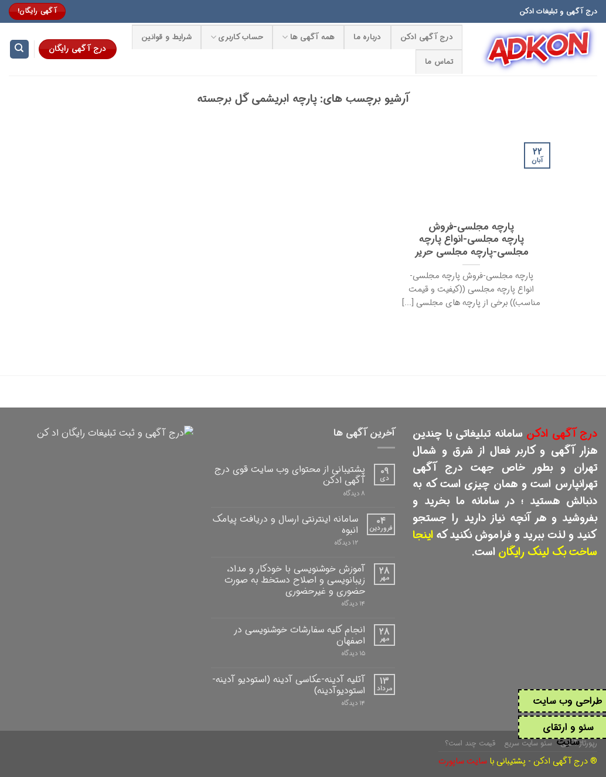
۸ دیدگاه (354, 494)
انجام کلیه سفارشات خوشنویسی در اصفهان (299, 635)
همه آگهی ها (308, 37)
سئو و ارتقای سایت (568, 735)
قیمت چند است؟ (470, 743)
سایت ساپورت (462, 761)
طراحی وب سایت (567, 701)
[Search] (19, 49)
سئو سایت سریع (528, 743)
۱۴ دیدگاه (353, 604)
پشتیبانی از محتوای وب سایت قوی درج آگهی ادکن (290, 475)
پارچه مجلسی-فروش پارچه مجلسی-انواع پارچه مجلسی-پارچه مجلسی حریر (471, 240)
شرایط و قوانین (166, 37)
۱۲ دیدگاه (346, 543)
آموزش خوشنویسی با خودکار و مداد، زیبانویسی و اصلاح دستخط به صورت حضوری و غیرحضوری (294, 580)
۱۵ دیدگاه (353, 654)
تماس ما (439, 62)
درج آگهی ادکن (426, 37)
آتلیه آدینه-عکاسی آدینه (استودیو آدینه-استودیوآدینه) (288, 685)
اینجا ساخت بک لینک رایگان (505, 543)
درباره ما (367, 37)
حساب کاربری (236, 37)
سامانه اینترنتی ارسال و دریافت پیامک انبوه (285, 525)
